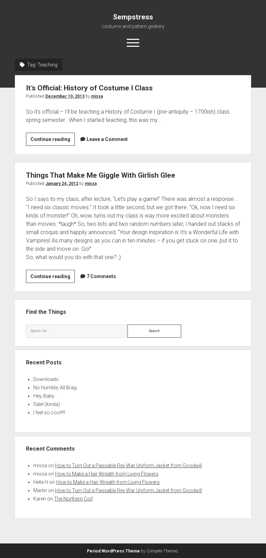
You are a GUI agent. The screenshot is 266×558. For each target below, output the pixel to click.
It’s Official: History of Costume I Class (89, 88)
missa (97, 96)
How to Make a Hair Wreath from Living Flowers (107, 474)
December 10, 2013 (65, 96)
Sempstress (133, 17)
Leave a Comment (107, 139)
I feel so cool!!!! (49, 412)
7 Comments (101, 276)
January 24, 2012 (61, 183)
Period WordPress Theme (113, 551)
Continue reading (52, 140)
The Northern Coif (73, 499)
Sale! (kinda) (46, 404)
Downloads (46, 379)
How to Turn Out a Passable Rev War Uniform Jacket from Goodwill (128, 465)
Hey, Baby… (45, 396)
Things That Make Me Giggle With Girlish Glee (100, 175)
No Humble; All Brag (55, 387)
